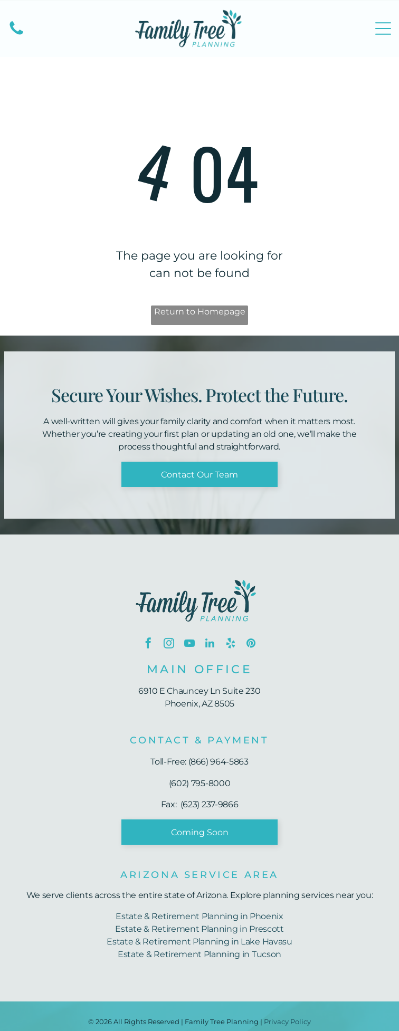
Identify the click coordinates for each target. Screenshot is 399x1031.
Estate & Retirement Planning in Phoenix (199, 916)
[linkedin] (210, 644)
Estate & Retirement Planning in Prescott (199, 929)
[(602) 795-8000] (16, 34)
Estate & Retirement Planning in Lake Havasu (199, 942)
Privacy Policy (287, 1021)
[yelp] (231, 644)
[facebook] (148, 644)
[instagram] (169, 644)
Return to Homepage (199, 312)
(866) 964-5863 (218, 762)
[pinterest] (251, 644)
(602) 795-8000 (200, 783)
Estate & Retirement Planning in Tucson (199, 954)
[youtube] (189, 644)
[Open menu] (383, 28)
